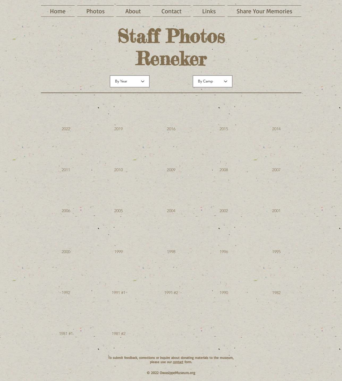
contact (178, 362)
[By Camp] (213, 81)
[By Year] (130, 81)
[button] (66, 117)
